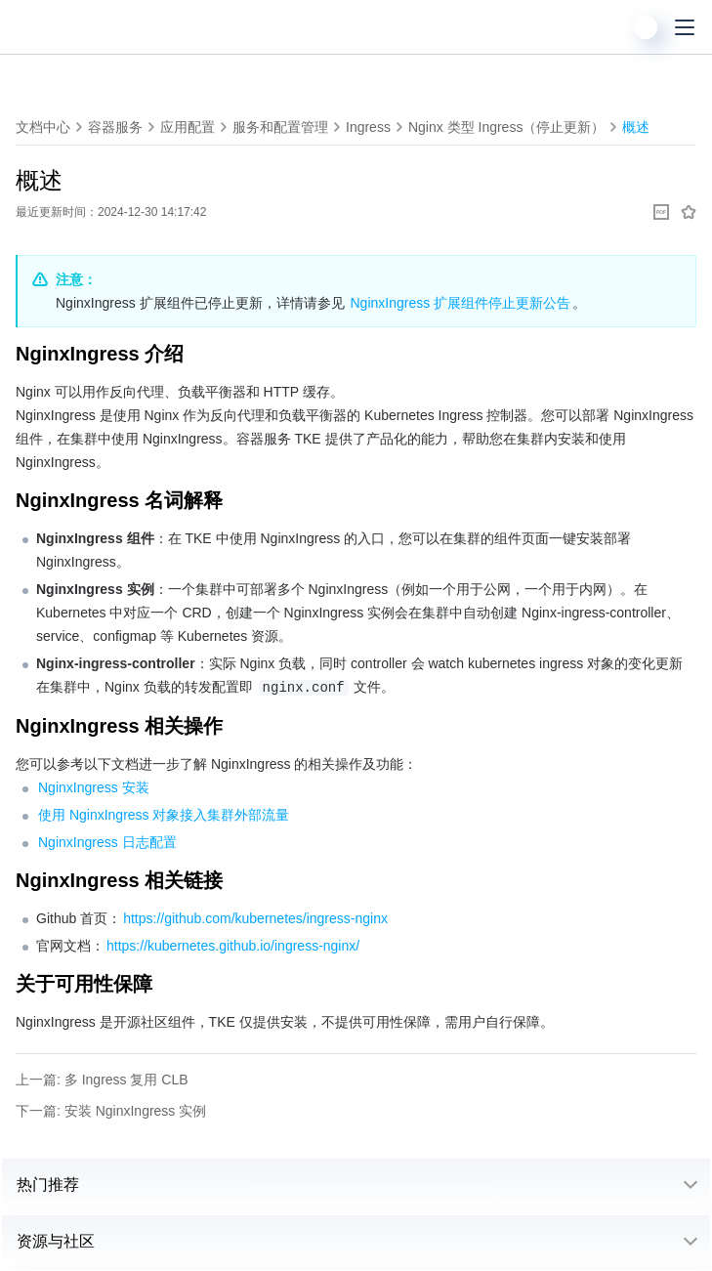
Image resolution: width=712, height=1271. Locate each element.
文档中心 (43, 127)
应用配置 (187, 127)
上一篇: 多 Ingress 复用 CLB (102, 1079)
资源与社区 (56, 1241)
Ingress (368, 127)
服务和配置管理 (280, 127)
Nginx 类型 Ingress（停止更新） (506, 127)
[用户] (645, 27)
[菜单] (684, 27)
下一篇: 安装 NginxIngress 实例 (111, 1111)
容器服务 (115, 127)
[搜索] (606, 27)
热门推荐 (48, 1184)
